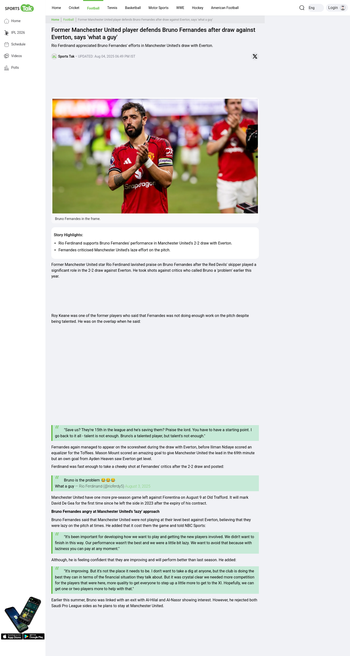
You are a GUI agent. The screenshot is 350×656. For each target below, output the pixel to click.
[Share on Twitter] (255, 56)
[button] (56, 8)
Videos (13, 56)
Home (12, 21)
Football (68, 19)
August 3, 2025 (137, 486)
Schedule (15, 44)
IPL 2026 (14, 32)
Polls (11, 67)
